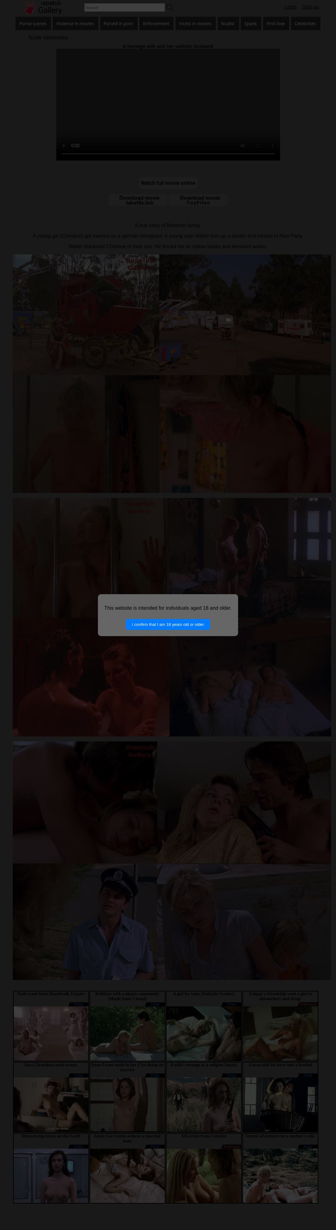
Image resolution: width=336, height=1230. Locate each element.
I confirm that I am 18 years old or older (168, 624)
